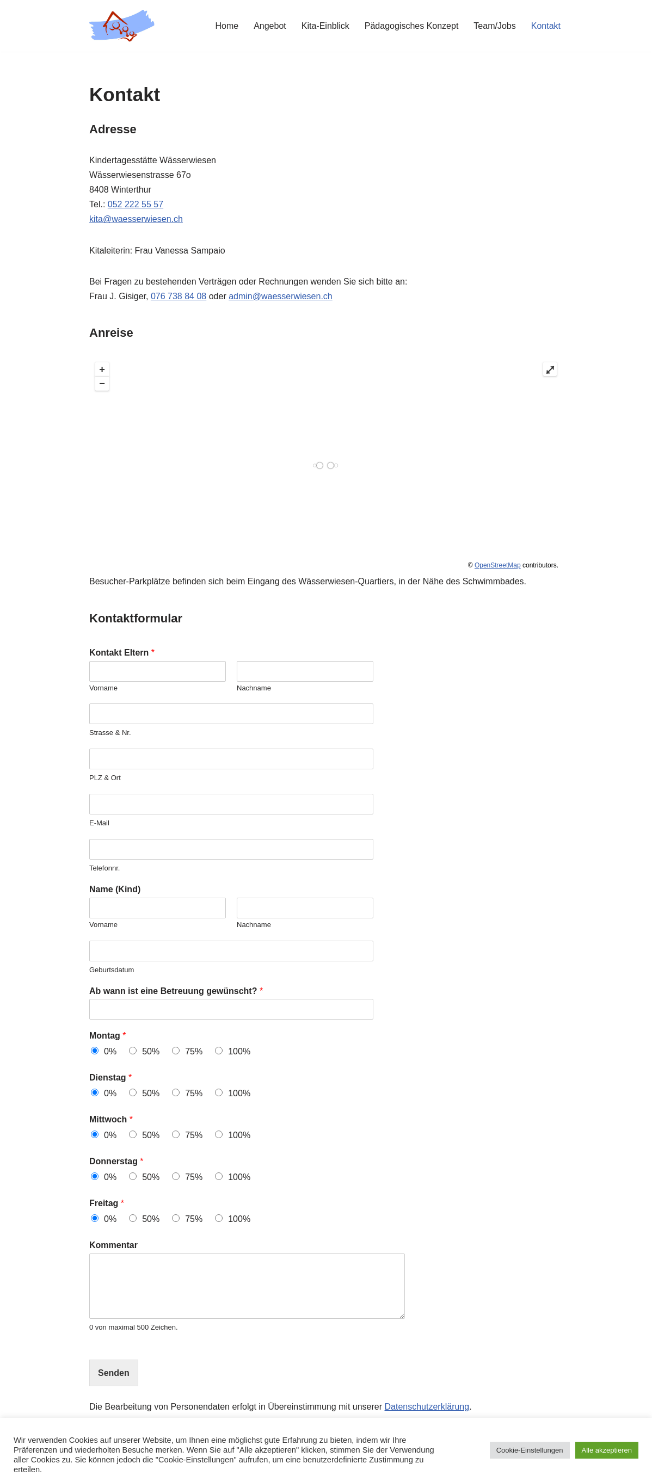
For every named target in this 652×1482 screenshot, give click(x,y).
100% (239, 1051)
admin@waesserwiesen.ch (281, 296)
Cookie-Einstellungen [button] (529, 1450)
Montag (107, 1035)
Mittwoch (111, 1119)
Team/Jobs (494, 25)
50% (150, 1051)
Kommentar (113, 1245)
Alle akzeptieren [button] (607, 1450)
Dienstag (110, 1077)
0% (110, 1051)
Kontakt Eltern (122, 652)
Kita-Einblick (325, 25)
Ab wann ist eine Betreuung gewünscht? (176, 991)
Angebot (270, 25)
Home (226, 25)
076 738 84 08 (178, 296)
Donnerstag (116, 1161)
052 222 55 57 (135, 204)
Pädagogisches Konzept (412, 25)
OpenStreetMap (498, 565)
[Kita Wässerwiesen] (122, 26)
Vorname (103, 688)
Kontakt (546, 25)
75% (193, 1051)
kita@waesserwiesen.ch (136, 219)
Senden (114, 1373)
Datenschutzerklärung (427, 1406)
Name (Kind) (114, 889)
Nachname (254, 688)
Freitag (106, 1203)
